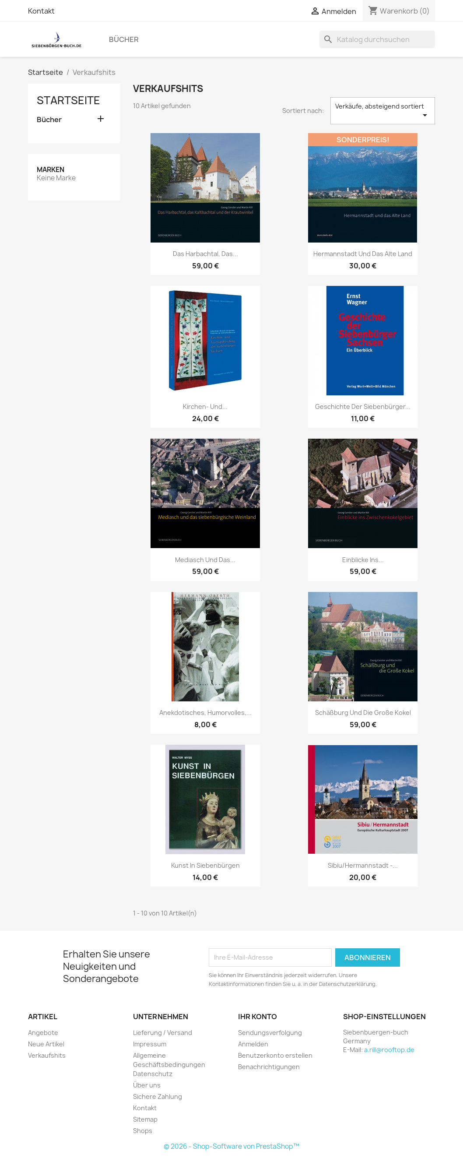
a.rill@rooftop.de (389, 1049)
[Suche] (377, 39)
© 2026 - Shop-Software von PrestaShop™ (231, 1146)
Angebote (43, 1032)
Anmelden (253, 1044)
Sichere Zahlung (157, 1096)
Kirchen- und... (205, 406)
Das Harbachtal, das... (205, 254)
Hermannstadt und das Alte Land (362, 254)
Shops (142, 1130)
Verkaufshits (47, 1055)
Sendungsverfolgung (270, 1032)
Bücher (124, 39)
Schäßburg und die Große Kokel (363, 712)
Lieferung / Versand (162, 1032)
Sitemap (145, 1119)
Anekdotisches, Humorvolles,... (205, 712)
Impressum (149, 1044)
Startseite (68, 100)
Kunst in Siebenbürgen (205, 865)
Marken (50, 169)
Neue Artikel (46, 1044)
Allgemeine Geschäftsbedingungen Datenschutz (169, 1064)
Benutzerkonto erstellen (275, 1055)
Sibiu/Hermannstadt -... (363, 865)
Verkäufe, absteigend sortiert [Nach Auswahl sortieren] (382, 111)
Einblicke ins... (363, 560)
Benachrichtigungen (269, 1067)
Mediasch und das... (205, 560)
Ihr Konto (257, 1016)
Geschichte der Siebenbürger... (362, 406)
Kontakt (41, 11)
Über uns (147, 1085)
